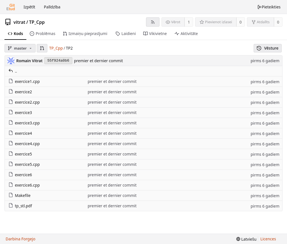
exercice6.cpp (24, 185)
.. (12, 71)
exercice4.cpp (24, 143)
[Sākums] (10, 7)
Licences (268, 238)
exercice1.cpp (24, 81)
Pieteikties (269, 7)
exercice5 (20, 154)
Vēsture (268, 48)
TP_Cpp (37, 22)
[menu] (246, 239)
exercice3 (20, 112)
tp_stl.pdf (20, 205)
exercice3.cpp (24, 123)
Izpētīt (29, 7)
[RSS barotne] (152, 22)
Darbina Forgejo (20, 238)
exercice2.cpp (24, 102)
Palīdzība (52, 7)
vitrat (19, 22)
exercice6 (20, 174)
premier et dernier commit (98, 60)
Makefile (19, 195)
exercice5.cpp (24, 164)
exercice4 (20, 133)
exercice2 (20, 91)
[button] (42, 48)
